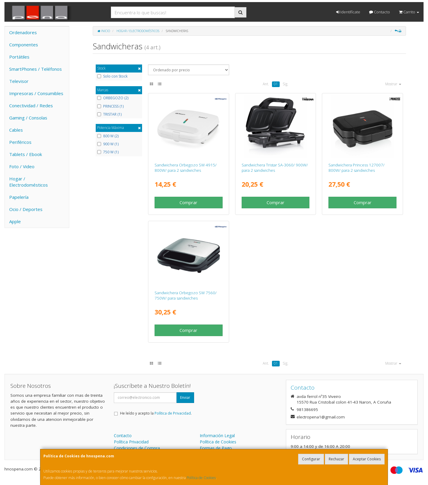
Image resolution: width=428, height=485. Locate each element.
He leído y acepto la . (156, 413)
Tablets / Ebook (25, 154)
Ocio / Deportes (26, 209)
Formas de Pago (216, 448)
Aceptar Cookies (367, 459)
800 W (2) (108, 136)
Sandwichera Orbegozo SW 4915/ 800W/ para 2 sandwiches (186, 167)
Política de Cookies (201, 477)
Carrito (409, 12)
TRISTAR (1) (109, 114)
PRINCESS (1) (110, 106)
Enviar (185, 397)
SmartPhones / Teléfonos (35, 69)
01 (276, 83)
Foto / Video (21, 166)
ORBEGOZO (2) (112, 98)
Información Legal (217, 435)
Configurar (311, 459)
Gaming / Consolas (28, 118)
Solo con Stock (112, 76)
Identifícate (348, 12)
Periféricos (20, 142)
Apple (15, 221)
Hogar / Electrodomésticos (28, 182)
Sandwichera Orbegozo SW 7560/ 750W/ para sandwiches (186, 295)
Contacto (379, 12)
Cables (16, 130)
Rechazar (336, 459)
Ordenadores (23, 32)
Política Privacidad (131, 442)
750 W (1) (108, 152)
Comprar (188, 202)
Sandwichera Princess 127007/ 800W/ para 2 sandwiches (356, 167)
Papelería (19, 197)
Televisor (19, 81)
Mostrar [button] (393, 83)
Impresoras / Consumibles (36, 93)
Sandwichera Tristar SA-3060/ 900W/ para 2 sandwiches (275, 167)
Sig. (285, 83)
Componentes (23, 45)
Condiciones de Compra (137, 448)
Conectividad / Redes (31, 105)
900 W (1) (108, 144)
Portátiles (19, 57)
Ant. (266, 83)
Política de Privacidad (173, 413)
